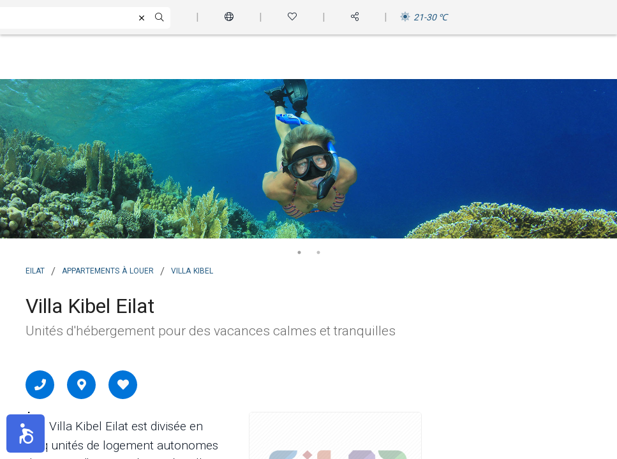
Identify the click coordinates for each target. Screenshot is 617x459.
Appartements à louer (108, 269)
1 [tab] (299, 252)
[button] (25, 433)
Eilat (35, 269)
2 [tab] (318, 252)
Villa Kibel (192, 269)
